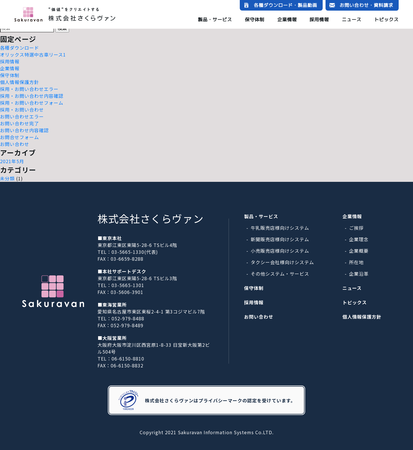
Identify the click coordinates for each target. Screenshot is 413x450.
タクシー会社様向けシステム (282, 262)
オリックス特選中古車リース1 (33, 54)
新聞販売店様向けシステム (280, 239)
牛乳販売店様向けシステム (280, 227)
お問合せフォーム (19, 137)
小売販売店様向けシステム (280, 250)
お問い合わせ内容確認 (24, 130)
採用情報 (319, 19)
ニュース (351, 19)
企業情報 (287, 19)
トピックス (386, 19)
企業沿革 (359, 273)
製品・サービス (215, 19)
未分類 (7, 178)
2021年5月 (12, 161)
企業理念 (359, 239)
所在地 (356, 262)
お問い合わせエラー (22, 116)
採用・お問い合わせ (22, 109)
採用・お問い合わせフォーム (31, 102)
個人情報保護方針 (19, 82)
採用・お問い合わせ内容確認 (31, 95)
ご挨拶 (356, 227)
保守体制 (254, 19)
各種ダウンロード (19, 47)
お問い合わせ (14, 144)
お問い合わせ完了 (19, 123)
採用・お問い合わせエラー (29, 88)
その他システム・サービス (280, 273)
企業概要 (359, 250)
